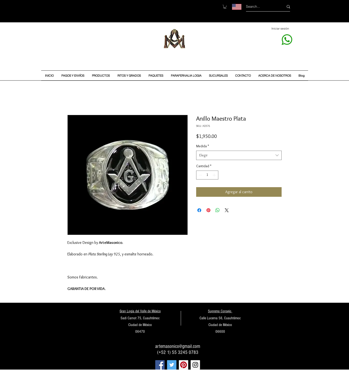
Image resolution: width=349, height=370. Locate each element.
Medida (202, 146)
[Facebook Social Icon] (160, 365)
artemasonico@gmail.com (177, 346)
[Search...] (261, 6)
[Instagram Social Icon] (195, 365)
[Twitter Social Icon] (171, 365)
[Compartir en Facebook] (199, 210)
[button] (225, 7)
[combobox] (239, 155)
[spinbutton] (207, 175)
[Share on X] (227, 210)
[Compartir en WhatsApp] (217, 210)
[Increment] (215, 175)
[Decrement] (200, 175)
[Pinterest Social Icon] (183, 365)
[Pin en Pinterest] (208, 210)
